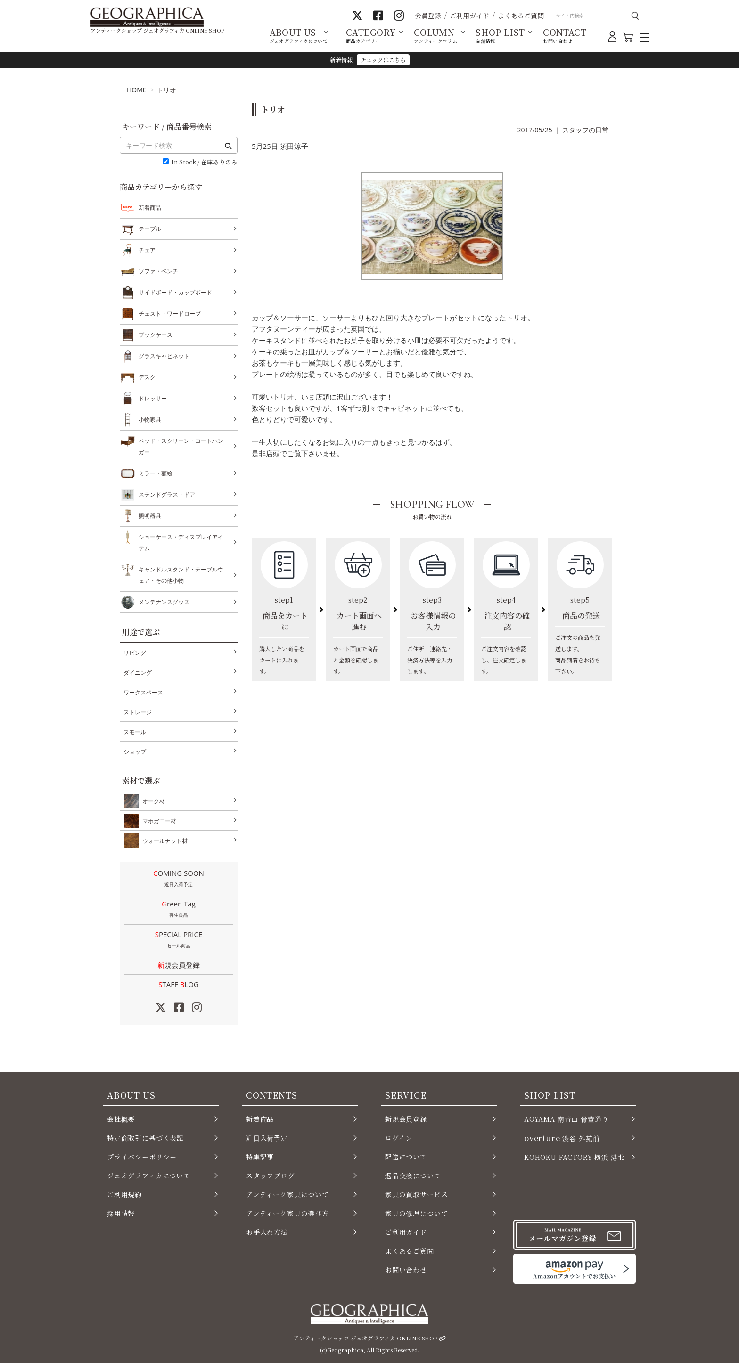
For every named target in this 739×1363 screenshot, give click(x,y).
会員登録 (428, 15)
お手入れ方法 (267, 1232)
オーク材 (152, 801)
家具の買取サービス (416, 1194)
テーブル (150, 229)
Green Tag (178, 910)
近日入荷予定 (267, 1138)
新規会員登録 (178, 965)
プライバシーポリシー (142, 1156)
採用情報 (121, 1213)
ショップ (134, 752)
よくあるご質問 (521, 15)
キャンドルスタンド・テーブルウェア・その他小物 (181, 574)
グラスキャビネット (164, 356)
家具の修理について (416, 1213)
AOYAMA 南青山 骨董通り (566, 1119)
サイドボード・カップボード (175, 292)
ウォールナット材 (163, 840)
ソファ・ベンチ (158, 271)
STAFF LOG (178, 984)
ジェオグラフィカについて (148, 1175)
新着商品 (150, 207)
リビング (134, 653)
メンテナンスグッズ (164, 602)
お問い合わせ (406, 1269)
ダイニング (137, 673)
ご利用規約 (124, 1194)
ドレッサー (153, 398)
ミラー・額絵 (155, 473)
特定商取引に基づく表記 (145, 1138)
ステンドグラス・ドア (167, 494)
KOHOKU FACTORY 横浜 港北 (574, 1157)
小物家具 (150, 419)
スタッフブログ (270, 1175)
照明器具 (150, 516)
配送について (406, 1156)
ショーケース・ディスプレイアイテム (181, 541)
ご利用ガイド (469, 15)
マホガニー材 (157, 821)
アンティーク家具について (287, 1194)
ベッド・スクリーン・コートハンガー (181, 445)
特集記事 (260, 1156)
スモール (134, 732)
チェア (147, 250)
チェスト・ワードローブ (170, 313)
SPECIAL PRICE (178, 940)
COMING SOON (178, 879)
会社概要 (121, 1119)
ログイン (398, 1138)
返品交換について (413, 1175)
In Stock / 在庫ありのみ (205, 162)
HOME (137, 89)
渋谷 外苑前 (561, 1137)
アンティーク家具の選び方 (287, 1213)
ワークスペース (143, 692)
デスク (147, 377)
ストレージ (137, 712)
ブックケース (155, 335)
